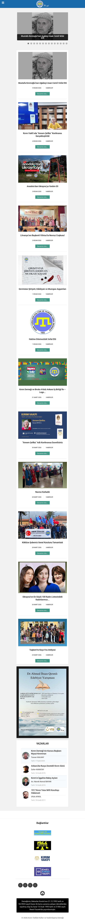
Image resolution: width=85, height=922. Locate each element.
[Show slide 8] (49, 43)
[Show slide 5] (40, 43)
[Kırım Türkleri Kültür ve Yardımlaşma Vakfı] (42, 858)
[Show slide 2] (31, 43)
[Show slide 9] (52, 43)
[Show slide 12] (61, 43)
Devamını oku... (42, 94)
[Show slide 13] (64, 43)
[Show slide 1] (28, 43)
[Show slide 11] (58, 43)
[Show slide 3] (34, 43)
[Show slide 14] (66, 43)
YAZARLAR (42, 743)
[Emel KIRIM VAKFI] (42, 871)
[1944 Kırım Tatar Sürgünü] (42, 845)
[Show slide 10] (55, 43)
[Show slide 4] (37, 43)
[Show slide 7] (46, 43)
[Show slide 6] (43, 43)
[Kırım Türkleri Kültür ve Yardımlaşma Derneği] (42, 4)
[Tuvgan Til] (42, 832)
